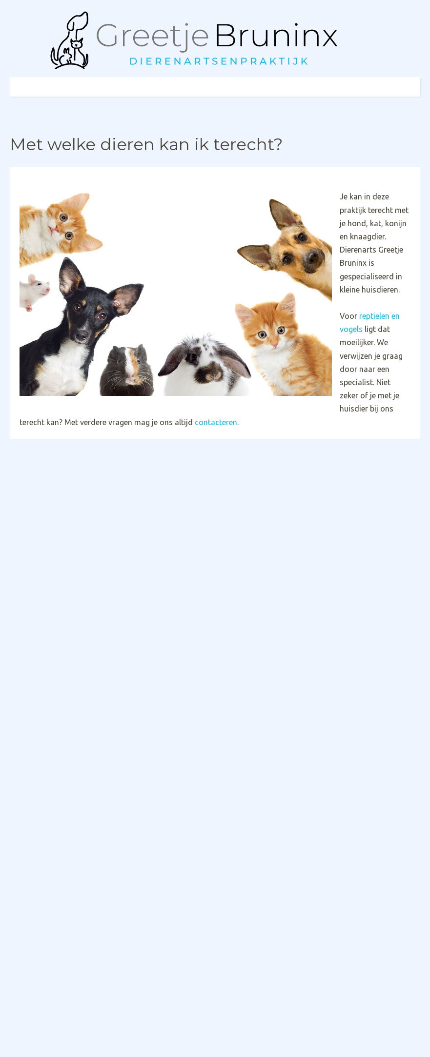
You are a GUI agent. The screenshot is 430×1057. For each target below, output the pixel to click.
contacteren (216, 422)
